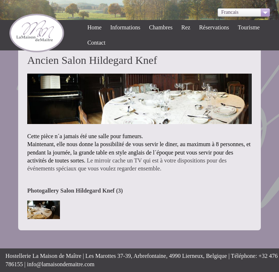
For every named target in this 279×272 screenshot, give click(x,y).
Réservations (214, 27)
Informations (125, 27)
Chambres (161, 27)
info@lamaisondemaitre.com (60, 264)
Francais (229, 12)
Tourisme (249, 27)
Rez (185, 27)
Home (94, 27)
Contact (96, 43)
